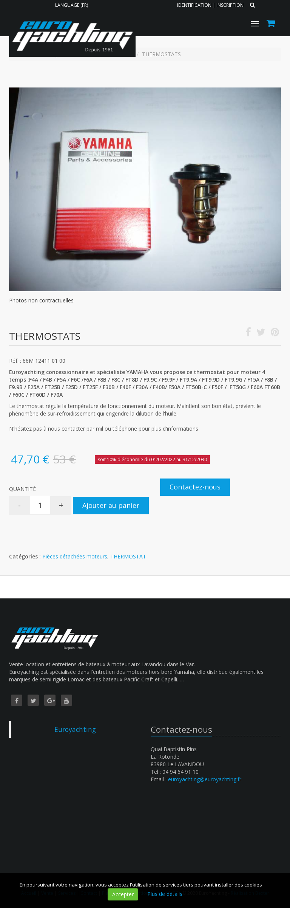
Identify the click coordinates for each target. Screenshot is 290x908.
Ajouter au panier (110, 505)
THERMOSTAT (128, 556)
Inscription (230, 5)
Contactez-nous (195, 486)
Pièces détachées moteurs (74, 556)
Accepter (123, 894)
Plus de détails (164, 893)
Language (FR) (71, 5)
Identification (194, 5)
